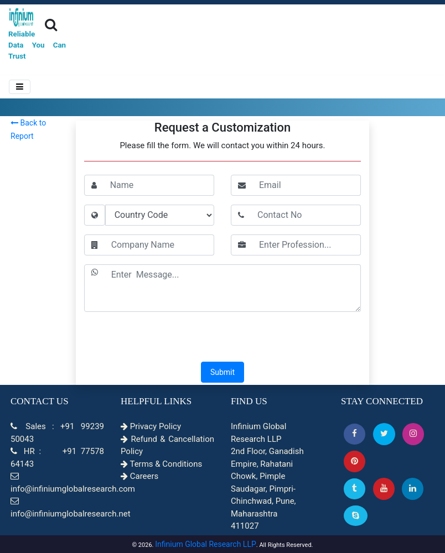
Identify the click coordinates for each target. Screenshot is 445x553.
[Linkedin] (412, 488)
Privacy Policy (151, 426)
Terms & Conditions (161, 464)
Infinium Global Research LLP (205, 544)
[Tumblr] (354, 488)
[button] (354, 434)
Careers (139, 476)
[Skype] (356, 515)
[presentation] (222, 337)
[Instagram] (413, 434)
